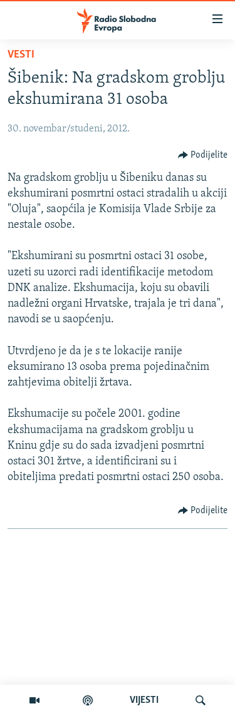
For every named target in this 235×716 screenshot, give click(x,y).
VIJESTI (144, 700)
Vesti (21, 55)
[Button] (203, 155)
